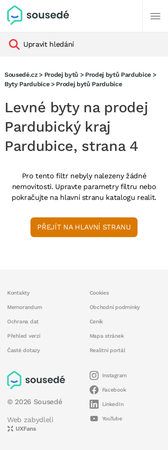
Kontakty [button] (18, 293)
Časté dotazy (23, 350)
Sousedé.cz (21, 74)
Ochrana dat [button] (23, 321)
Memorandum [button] (24, 307)
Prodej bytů (61, 74)
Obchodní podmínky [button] (115, 307)
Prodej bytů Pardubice (118, 74)
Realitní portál (107, 350)
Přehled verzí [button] (23, 336)
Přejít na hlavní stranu (83, 227)
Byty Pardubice (26, 84)
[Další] (155, 16)
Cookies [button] (99, 293)
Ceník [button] (96, 321)
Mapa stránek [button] (107, 336)
